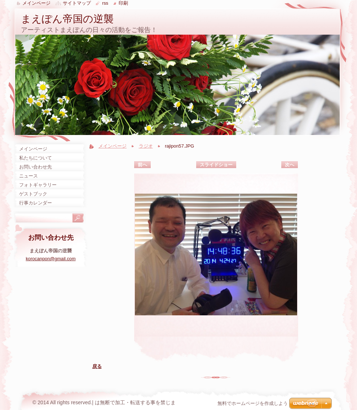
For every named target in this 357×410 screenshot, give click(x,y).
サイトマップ (77, 3)
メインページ (112, 146)
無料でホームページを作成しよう (252, 403)
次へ (289, 164)
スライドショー (216, 164)
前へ (142, 164)
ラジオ (146, 146)
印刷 (123, 3)
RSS (105, 3)
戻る (97, 366)
